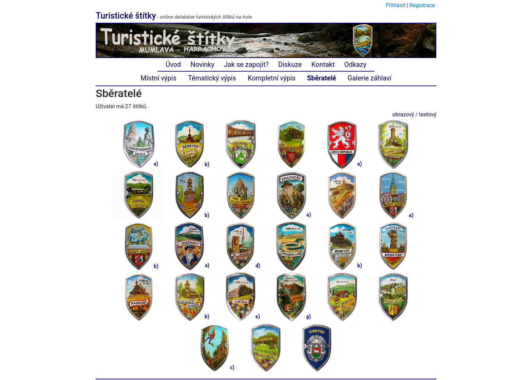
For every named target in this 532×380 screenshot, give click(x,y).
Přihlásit (395, 5)
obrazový (403, 114)
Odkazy (355, 64)
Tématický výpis (212, 78)
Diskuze (290, 64)
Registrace (422, 5)
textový (427, 114)
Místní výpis (158, 78)
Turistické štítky (126, 16)
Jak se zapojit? (246, 64)
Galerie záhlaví (370, 78)
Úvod (173, 64)
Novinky (202, 64)
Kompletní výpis (272, 78)
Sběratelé (321, 78)
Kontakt (323, 64)
